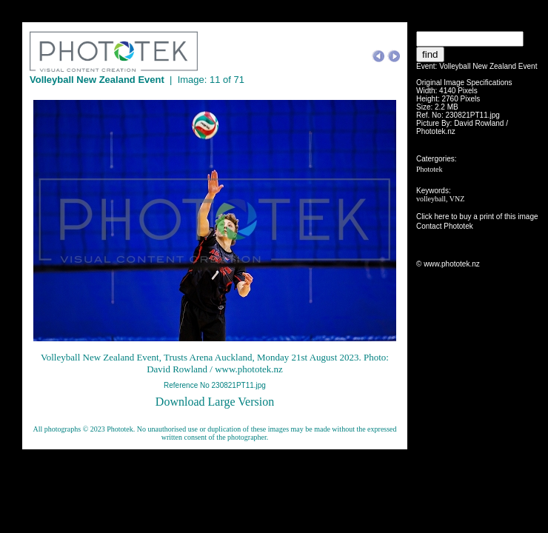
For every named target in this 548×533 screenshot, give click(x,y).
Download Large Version (215, 401)
